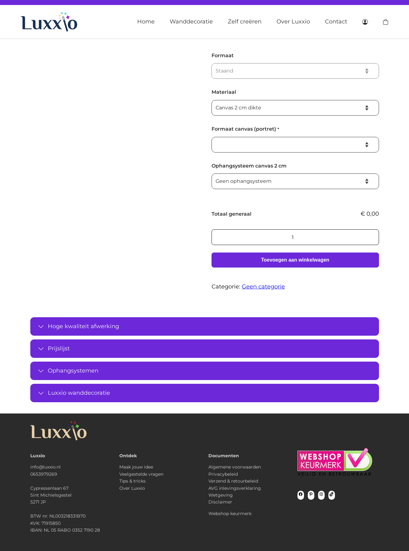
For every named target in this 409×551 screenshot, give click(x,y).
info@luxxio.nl (45, 467)
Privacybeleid (223, 474)
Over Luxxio (293, 21)
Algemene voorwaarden (234, 467)
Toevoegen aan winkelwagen (295, 260)
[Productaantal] (295, 237)
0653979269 (43, 474)
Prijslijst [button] (59, 348)
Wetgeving (220, 495)
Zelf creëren (245, 21)
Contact (336, 21)
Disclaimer (220, 502)
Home (146, 21)
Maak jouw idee (136, 467)
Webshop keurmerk (230, 513)
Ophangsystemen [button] (73, 370)
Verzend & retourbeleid (233, 481)
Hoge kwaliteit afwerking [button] (83, 326)
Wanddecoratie (191, 21)
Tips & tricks (132, 481)
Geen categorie (263, 286)
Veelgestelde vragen (141, 474)
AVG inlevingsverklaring (234, 488)
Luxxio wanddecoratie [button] (79, 392)
